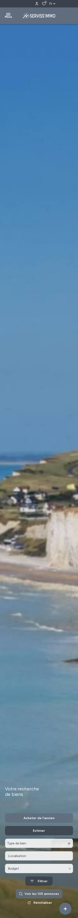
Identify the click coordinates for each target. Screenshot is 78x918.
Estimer (39, 841)
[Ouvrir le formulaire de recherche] (39, 891)
